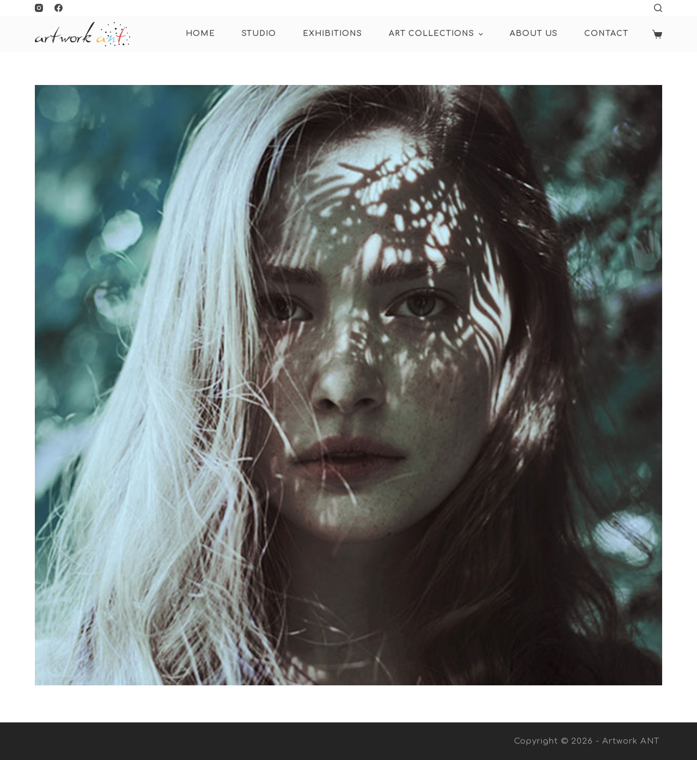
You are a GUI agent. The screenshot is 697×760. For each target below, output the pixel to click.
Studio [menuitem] (259, 33)
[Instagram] (39, 8)
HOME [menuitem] (200, 33)
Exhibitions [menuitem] (332, 33)
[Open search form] (658, 8)
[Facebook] (58, 8)
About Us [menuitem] (534, 33)
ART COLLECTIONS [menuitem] (437, 34)
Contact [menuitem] (606, 33)
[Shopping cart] (657, 34)
